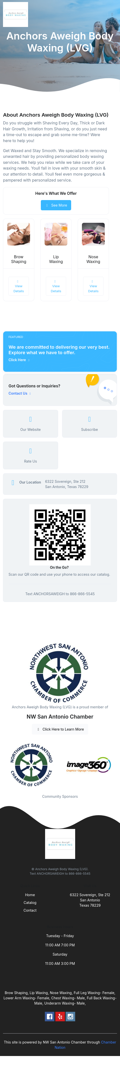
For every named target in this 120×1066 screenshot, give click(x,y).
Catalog (30, 902)
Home (30, 895)
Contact (30, 910)
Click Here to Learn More (60, 729)
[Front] (16, 14)
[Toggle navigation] (112, 14)
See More (56, 205)
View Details (19, 286)
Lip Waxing (56, 259)
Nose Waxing (93, 259)
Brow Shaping (18, 259)
